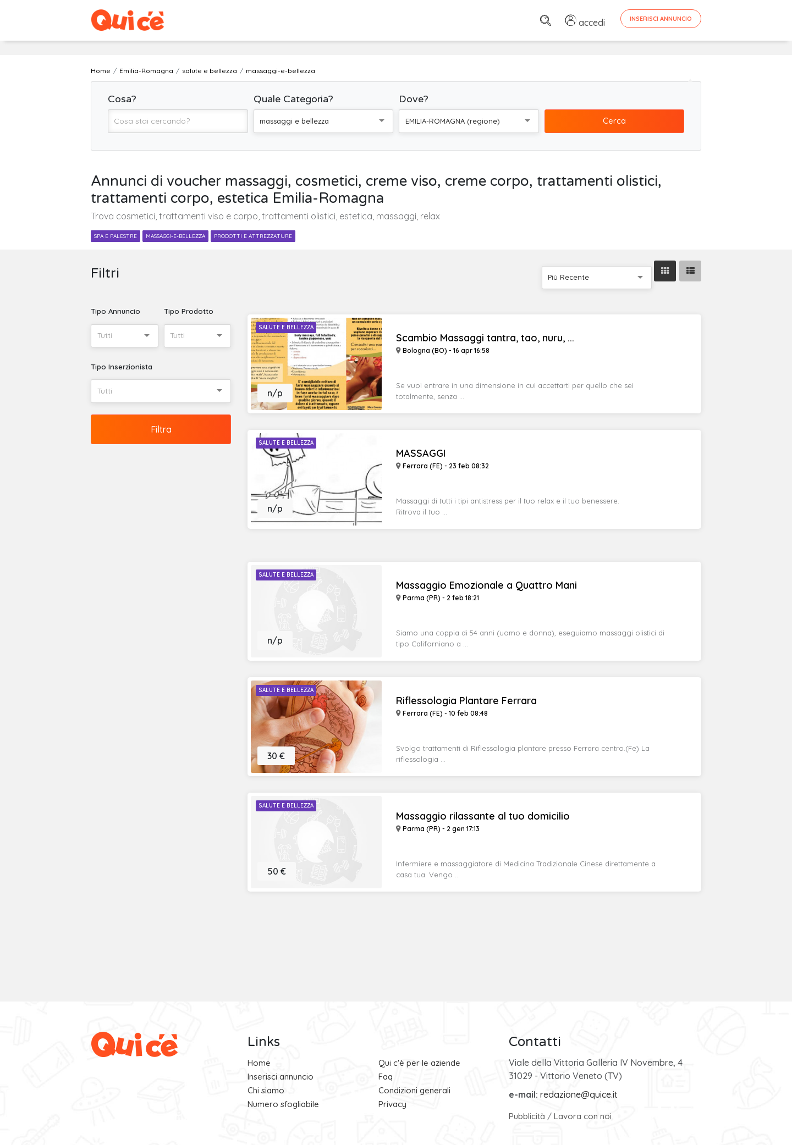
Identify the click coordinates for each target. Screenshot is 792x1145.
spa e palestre (115, 236)
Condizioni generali (414, 1090)
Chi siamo (266, 1090)
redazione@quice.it (579, 1094)
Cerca (614, 120)
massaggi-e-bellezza (175, 236)
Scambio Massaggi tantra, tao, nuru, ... (485, 338)
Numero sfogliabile (283, 1104)
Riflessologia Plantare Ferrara (466, 701)
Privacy (392, 1104)
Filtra (161, 429)
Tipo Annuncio (115, 311)
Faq (385, 1076)
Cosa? (122, 99)
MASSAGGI (421, 453)
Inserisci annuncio (281, 1076)
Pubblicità (527, 1116)
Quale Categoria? (293, 99)
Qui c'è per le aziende (419, 1063)
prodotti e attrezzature (253, 236)
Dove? (413, 99)
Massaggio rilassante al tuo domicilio (483, 816)
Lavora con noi (583, 1116)
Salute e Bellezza (286, 327)
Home (259, 1063)
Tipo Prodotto (188, 311)
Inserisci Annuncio (661, 19)
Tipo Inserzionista (121, 366)
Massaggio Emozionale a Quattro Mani (486, 585)
